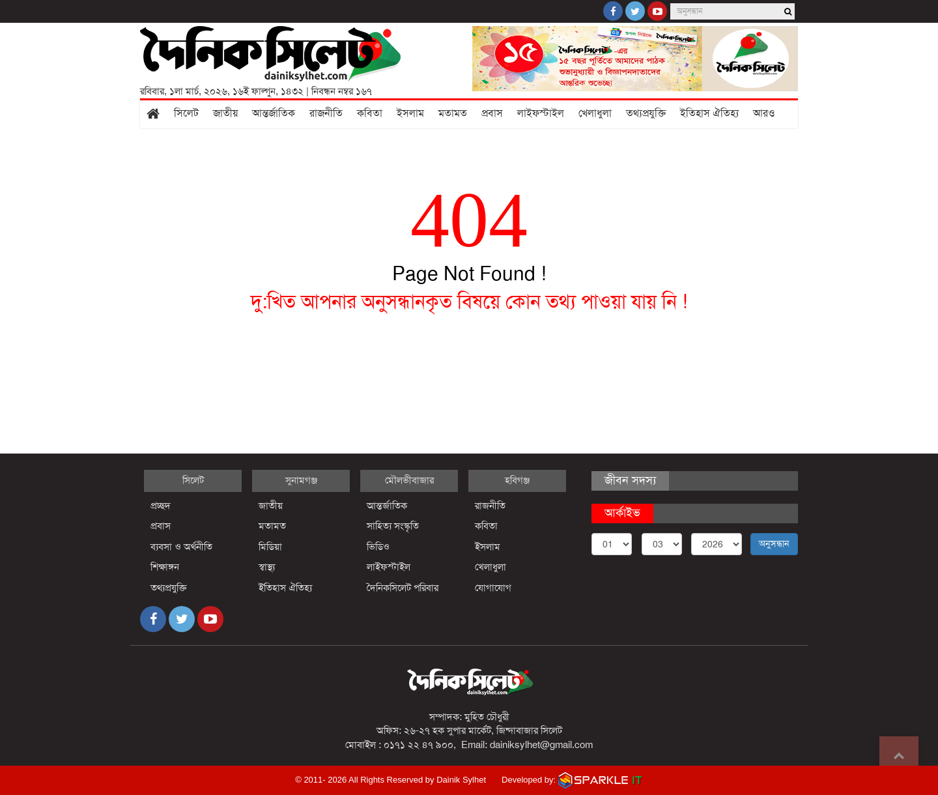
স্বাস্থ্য (267, 567)
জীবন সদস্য (630, 480)
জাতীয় (225, 113)
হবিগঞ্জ (517, 480)
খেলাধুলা (595, 113)
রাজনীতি (326, 113)
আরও (764, 113)
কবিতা (369, 113)
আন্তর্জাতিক (273, 113)
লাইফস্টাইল (540, 113)
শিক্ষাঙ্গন (164, 567)
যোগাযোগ (493, 588)
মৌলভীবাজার (409, 480)
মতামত (452, 113)
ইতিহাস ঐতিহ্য (709, 113)
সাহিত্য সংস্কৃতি (393, 526)
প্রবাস (492, 113)
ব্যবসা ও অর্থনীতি (181, 547)
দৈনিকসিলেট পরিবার (402, 588)
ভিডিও (378, 547)
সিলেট (186, 113)
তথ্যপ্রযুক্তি (646, 113)
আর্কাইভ (622, 513)
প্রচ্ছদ (160, 506)
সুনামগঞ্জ (301, 480)
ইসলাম (410, 113)
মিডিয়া (270, 547)
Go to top (898, 755)
